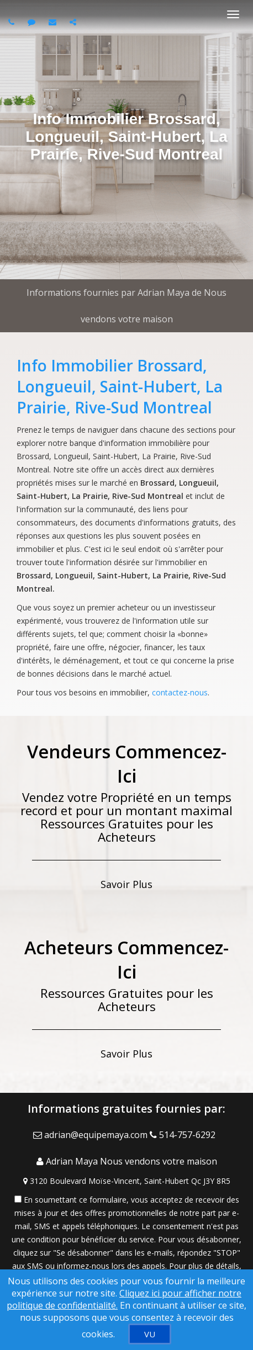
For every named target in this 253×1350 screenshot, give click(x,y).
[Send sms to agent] (33, 22)
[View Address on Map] (126, 1181)
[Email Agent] (91, 1135)
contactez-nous (180, 692)
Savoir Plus (126, 884)
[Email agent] (54, 22)
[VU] (149, 1334)
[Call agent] (12, 22)
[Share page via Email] (74, 22)
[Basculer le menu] (233, 14)
